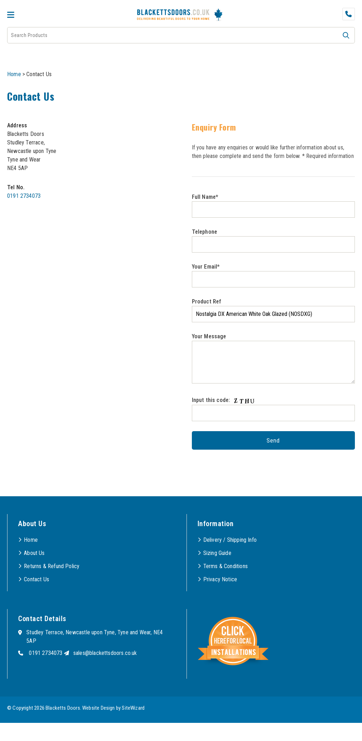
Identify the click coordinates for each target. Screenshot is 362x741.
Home (14, 74)
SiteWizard (133, 708)
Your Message (273, 358)
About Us (34, 553)
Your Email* (273, 275)
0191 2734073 (24, 195)
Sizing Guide (217, 553)
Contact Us (36, 579)
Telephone (273, 240)
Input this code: (273, 408)
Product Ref (273, 310)
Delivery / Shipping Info (230, 539)
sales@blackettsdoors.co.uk (105, 653)
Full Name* (273, 206)
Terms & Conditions (225, 566)
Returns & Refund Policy (51, 566)
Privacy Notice (220, 579)
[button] (346, 35)
